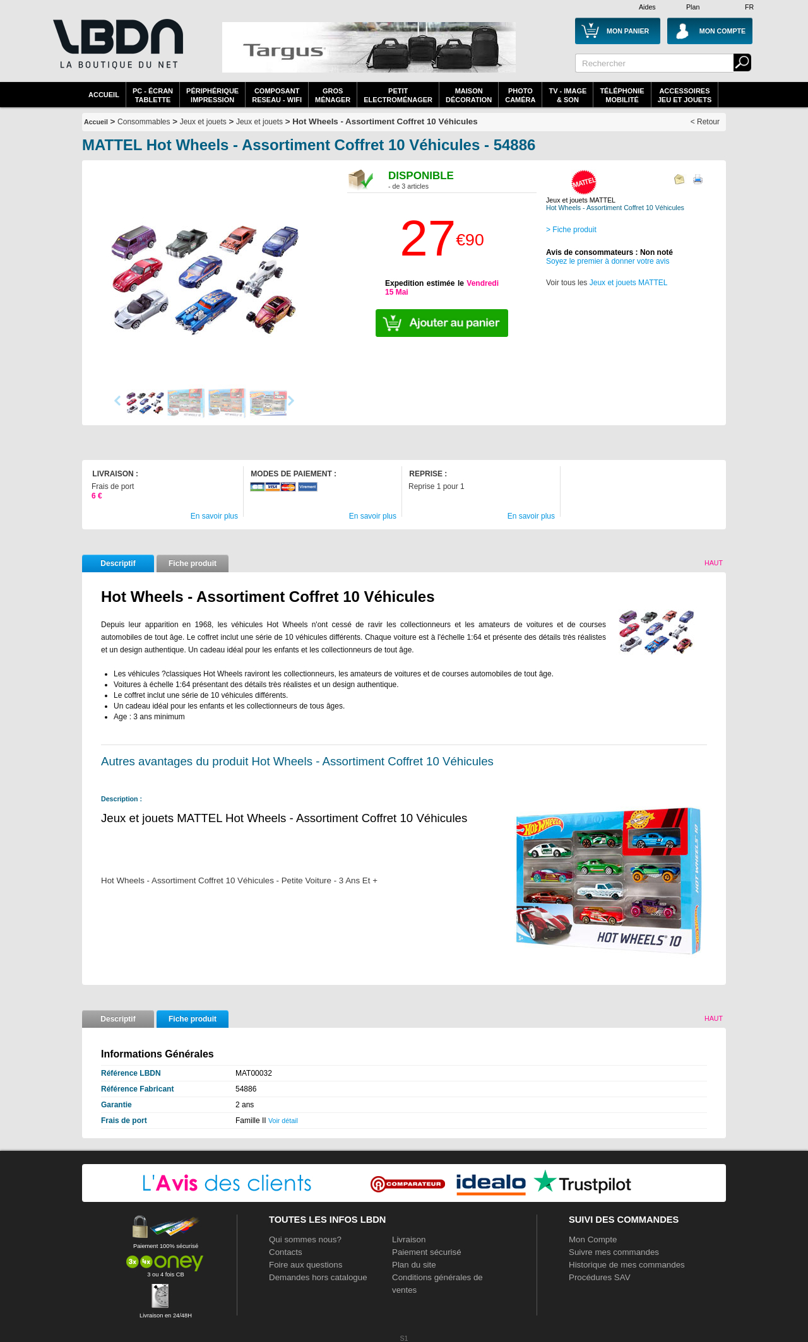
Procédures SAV (600, 1277)
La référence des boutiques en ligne (116, 52)
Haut (713, 563)
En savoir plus (214, 516)
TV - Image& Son (567, 95)
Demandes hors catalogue (318, 1277)
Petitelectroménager (398, 95)
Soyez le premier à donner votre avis (607, 261)
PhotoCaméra (520, 95)
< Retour (705, 121)
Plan (692, 7)
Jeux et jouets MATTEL (629, 282)
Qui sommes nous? (305, 1239)
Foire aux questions (305, 1264)
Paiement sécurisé (426, 1252)
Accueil (103, 94)
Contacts (285, 1252)
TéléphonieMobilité (622, 95)
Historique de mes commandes (627, 1264)
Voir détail (283, 1120)
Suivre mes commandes (614, 1252)
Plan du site (414, 1264)
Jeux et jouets (203, 121)
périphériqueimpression (212, 95)
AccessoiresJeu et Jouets (685, 95)
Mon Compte (593, 1239)
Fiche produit (193, 563)
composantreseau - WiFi (277, 95)
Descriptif (117, 563)
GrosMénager (332, 95)
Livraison (408, 1239)
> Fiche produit (571, 229)
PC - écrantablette (153, 95)
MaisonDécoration (469, 95)
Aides (647, 7)
